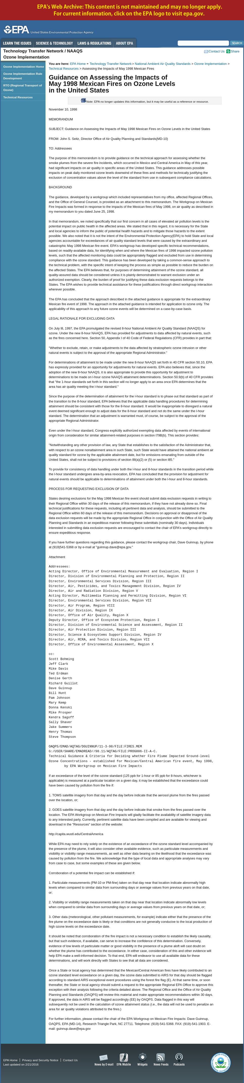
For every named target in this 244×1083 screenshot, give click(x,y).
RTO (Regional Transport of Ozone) (22, 87)
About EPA (125, 43)
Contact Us (217, 51)
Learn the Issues (17, 43)
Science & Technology (54, 43)
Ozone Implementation (210, 64)
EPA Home (78, 64)
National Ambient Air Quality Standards (163, 64)
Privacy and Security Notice (40, 1060)
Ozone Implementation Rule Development (22, 76)
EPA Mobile (123, 1059)
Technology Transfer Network (111, 64)
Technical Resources (64, 68)
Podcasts (179, 1059)
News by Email (103, 1059)
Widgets (143, 1059)
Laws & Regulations (94, 43)
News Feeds (161, 1059)
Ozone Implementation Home (23, 66)
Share (235, 51)
